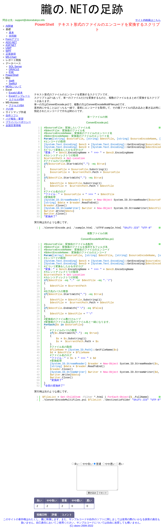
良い (76, 464)
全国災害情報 (13, 125)
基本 (11, 32)
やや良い (88, 464)
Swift (11, 80)
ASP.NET (11, 45)
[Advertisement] (18, 182)
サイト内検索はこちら (148, 20)
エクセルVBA (16, 99)
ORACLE (14, 69)
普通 (98, 464)
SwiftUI (13, 83)
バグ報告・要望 (14, 118)
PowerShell (12, 75)
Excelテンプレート (19, 96)
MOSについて (14, 86)
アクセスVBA (16, 105)
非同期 (12, 36)
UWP (9, 48)
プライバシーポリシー (18, 122)
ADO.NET (11, 42)
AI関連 (9, 26)
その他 (9, 108)
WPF (8, 51)
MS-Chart (11, 57)
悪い (121, 464)
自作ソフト (12, 115)
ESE (11, 72)
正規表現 (11, 54)
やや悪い (110, 464)
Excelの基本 (16, 92)
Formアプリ (12, 39)
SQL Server (15, 66)
